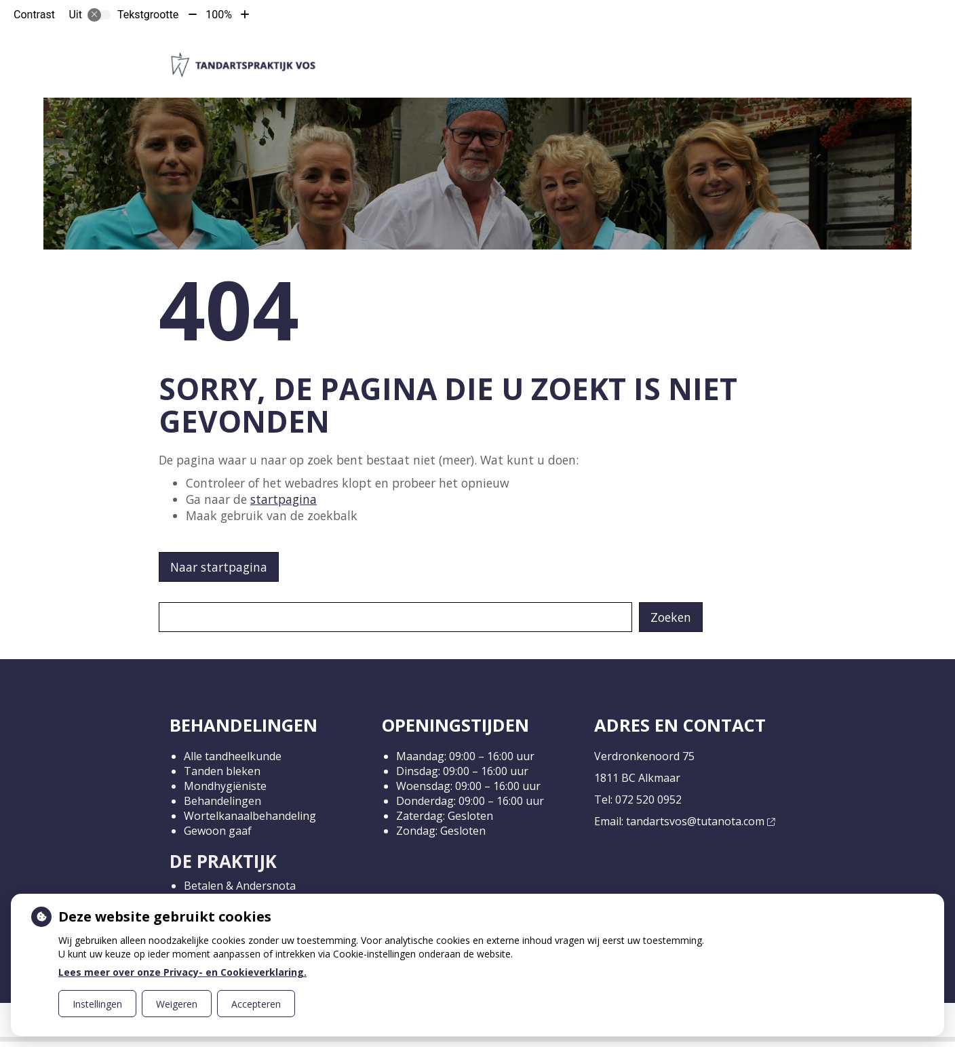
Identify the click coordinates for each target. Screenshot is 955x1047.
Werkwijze (518, 53)
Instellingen (97, 1003)
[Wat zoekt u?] (395, 617)
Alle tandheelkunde (232, 756)
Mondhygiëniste (225, 785)
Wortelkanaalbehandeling (250, 815)
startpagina (283, 499)
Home (373, 53)
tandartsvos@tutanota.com (700, 821)
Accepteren (256, 1003)
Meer (738, 53)
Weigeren (176, 1003)
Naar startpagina (218, 567)
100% (219, 14)
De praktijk (434, 53)
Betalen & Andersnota (240, 885)
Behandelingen (222, 800)
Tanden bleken (222, 771)
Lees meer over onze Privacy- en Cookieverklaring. (182, 972)
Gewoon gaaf (218, 830)
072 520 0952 (648, 799)
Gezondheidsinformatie (635, 53)
